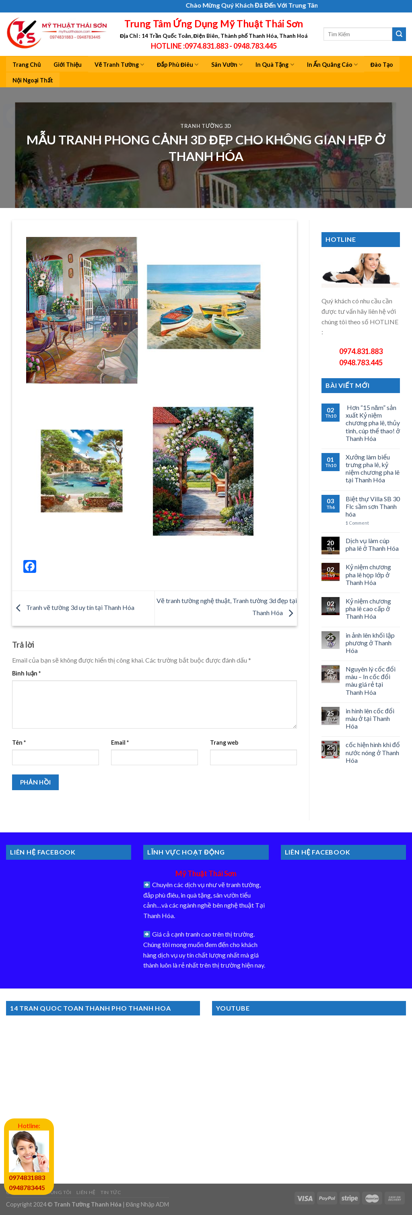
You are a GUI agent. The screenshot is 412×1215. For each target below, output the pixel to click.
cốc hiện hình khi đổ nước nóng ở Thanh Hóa (373, 752)
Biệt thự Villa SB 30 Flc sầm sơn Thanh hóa (373, 506)
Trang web (224, 742)
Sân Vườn (227, 64)
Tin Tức (111, 1192)
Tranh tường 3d (206, 126)
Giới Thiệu (68, 64)
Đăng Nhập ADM (147, 1204)
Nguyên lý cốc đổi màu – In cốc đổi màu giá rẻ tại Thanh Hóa (371, 680)
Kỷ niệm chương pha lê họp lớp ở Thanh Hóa (368, 574)
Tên (19, 742)
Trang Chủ (26, 64)
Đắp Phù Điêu (177, 64)
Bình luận (26, 673)
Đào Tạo (382, 64)
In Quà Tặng (274, 64)
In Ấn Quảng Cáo (332, 64)
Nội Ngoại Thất (32, 80)
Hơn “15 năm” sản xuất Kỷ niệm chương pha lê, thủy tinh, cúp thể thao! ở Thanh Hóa (373, 423)
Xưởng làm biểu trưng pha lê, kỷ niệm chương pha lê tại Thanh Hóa (373, 468)
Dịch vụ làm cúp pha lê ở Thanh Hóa (372, 544)
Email (120, 742)
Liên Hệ (85, 1192)
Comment (357, 522)
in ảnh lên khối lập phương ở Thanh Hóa (370, 642)
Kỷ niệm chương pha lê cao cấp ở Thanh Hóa (368, 608)
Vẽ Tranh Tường (119, 64)
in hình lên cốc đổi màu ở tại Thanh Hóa (370, 718)
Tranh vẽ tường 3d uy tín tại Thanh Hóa (73, 607)
